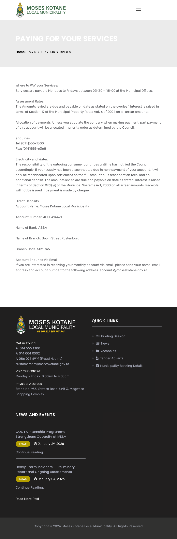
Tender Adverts (109, 358)
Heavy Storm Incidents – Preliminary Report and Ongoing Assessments (45, 469)
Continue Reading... (30, 452)
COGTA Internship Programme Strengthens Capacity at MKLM (41, 434)
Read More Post (27, 499)
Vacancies (106, 351)
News (102, 343)
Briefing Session (111, 336)
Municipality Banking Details (119, 366)
